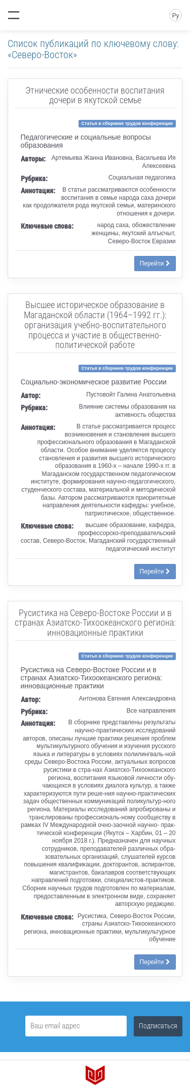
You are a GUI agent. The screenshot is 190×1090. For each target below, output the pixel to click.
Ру (175, 15)
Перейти (155, 263)
